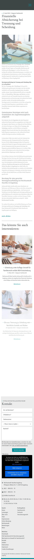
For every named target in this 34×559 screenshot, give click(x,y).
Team (3, 517)
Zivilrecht (20, 512)
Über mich (5, 514)
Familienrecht (19, 13)
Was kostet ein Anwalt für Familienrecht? (13, 538)
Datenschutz (5, 545)
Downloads (5, 534)
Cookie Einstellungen (8, 549)
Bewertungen (5, 525)
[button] (17, 424)
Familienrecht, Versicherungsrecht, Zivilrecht (10, 5)
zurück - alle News (6, 216)
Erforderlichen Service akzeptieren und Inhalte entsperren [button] (17, 473)
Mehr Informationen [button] (17, 464)
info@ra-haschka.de (9, 495)
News (3, 528)
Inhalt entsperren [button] (17, 468)
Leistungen (5, 512)
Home (3, 510)
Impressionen (5, 519)
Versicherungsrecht (22, 514)
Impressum (5, 547)
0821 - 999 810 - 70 (9, 488)
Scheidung (21, 158)
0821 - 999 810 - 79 (9, 492)
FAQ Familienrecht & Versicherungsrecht (13, 536)
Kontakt (4, 540)
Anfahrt (4, 542)
